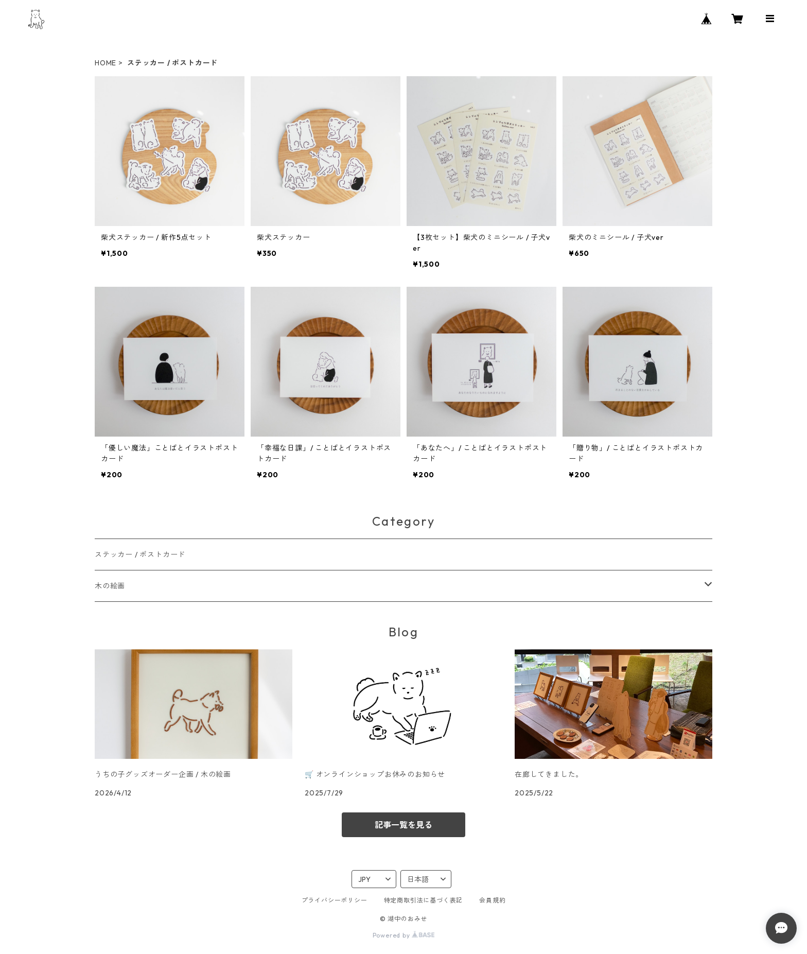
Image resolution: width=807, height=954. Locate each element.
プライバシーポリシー (334, 900)
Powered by (404, 935)
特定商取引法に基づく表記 (423, 900)
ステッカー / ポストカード (140, 554)
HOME (105, 62)
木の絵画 (110, 586)
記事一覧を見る (403, 825)
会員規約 (492, 900)
